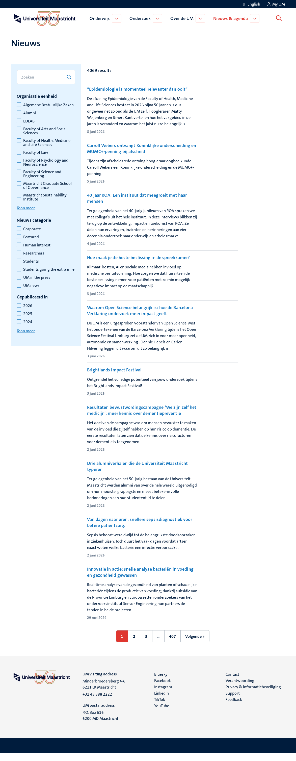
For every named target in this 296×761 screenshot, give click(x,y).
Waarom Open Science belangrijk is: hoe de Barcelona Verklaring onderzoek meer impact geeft (140, 311)
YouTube (161, 713)
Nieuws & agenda (231, 18)
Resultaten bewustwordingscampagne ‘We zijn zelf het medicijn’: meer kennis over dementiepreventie (141, 418)
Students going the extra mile (48, 269)
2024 (27, 322)
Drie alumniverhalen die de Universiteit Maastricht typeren (137, 474)
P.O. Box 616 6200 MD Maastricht (100, 723)
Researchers (33, 253)
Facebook (162, 688)
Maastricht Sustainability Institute (45, 197)
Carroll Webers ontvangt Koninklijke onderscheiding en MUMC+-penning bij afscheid (141, 148)
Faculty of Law (35, 152)
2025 (27, 314)
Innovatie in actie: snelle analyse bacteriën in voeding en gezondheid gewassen (140, 580)
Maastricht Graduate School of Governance (47, 186)
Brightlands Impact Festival (114, 370)
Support (233, 701)
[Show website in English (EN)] (250, 4)
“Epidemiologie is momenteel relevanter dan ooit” (137, 89)
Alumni (29, 113)
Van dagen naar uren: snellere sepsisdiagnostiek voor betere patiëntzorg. (139, 530)
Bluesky (161, 682)
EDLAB (29, 121)
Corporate (32, 229)
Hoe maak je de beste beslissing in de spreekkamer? (138, 258)
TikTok (159, 707)
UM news (31, 286)
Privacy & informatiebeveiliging (253, 694)
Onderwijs (101, 18)
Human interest (36, 245)
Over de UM (183, 18)
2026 (27, 306)
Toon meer (26, 208)
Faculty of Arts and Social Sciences (45, 131)
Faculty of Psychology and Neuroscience (45, 162)
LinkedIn (161, 701)
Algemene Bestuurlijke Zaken (48, 105)
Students (31, 261)
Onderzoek (141, 18)
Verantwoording (240, 688)
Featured (31, 237)
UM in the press (36, 277)
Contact (232, 682)
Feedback (234, 707)
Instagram (163, 694)
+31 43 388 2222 (97, 702)
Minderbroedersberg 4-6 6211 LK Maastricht (104, 692)
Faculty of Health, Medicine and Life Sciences (46, 143)
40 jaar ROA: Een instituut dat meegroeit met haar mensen (137, 198)
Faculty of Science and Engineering (42, 174)
